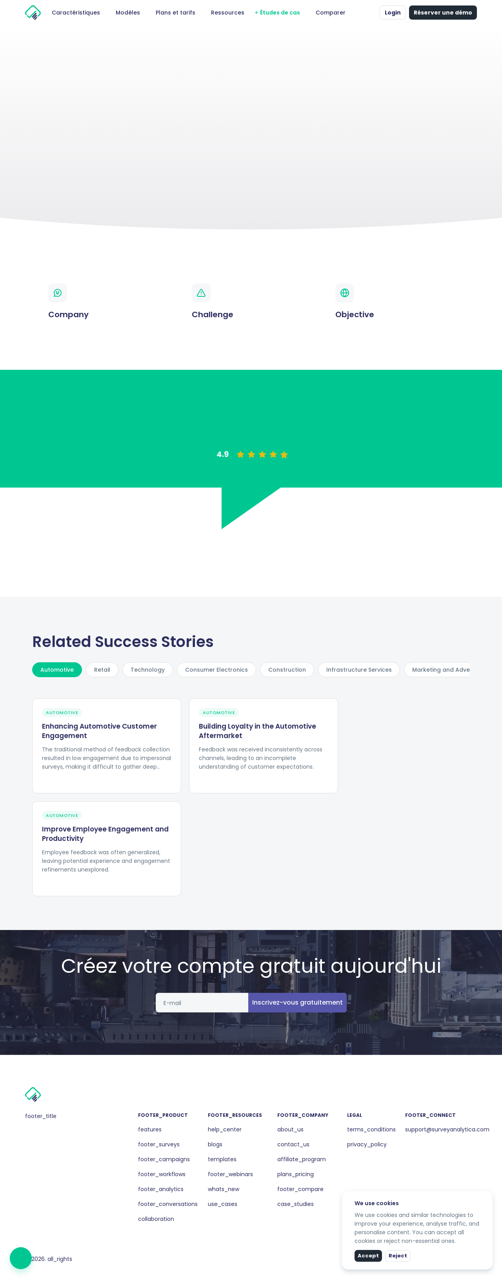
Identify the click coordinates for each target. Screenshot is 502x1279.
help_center (225, 1129)
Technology (148, 670)
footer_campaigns (164, 1159)
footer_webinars (230, 1174)
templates (222, 1159)
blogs (215, 1144)
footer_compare (300, 1189)
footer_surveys (159, 1144)
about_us (290, 1129)
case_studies (295, 1204)
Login (393, 12)
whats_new (223, 1189)
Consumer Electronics (216, 670)
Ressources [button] (227, 12)
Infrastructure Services (359, 670)
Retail (102, 670)
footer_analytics (161, 1189)
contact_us (293, 1144)
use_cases (222, 1204)
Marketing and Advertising (449, 670)
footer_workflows (162, 1174)
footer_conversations (168, 1204)
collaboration (156, 1219)
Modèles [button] (128, 12)
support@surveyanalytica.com (447, 1129)
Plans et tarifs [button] (175, 12)
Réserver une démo (443, 12)
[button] (372, 12)
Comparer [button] (331, 12)
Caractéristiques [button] (76, 12)
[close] (487, 1196)
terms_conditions (371, 1129)
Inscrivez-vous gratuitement (297, 1002)
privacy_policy (367, 1144)
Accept (368, 1255)
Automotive (57, 670)
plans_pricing (295, 1174)
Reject (398, 1255)
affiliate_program (301, 1159)
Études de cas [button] (280, 12)
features (150, 1129)
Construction (287, 670)
